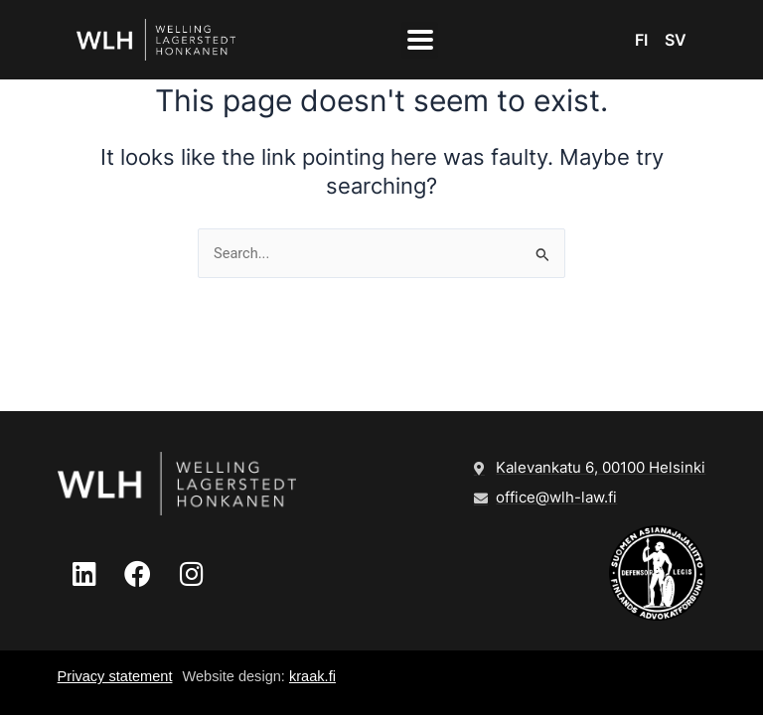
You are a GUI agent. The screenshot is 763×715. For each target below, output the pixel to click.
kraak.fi (312, 676)
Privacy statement (115, 676)
